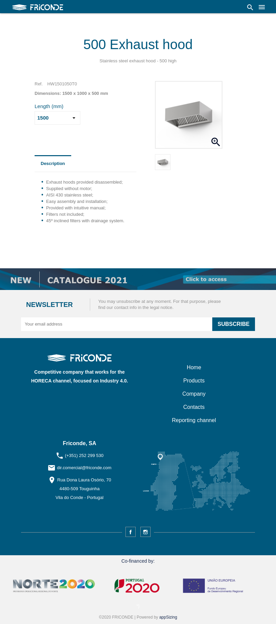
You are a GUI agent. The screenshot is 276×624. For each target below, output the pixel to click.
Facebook (130, 532)
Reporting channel (194, 420)
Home (194, 367)
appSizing (168, 617)
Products (193, 380)
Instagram (145, 532)
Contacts (193, 407)
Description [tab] (53, 163)
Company (193, 394)
